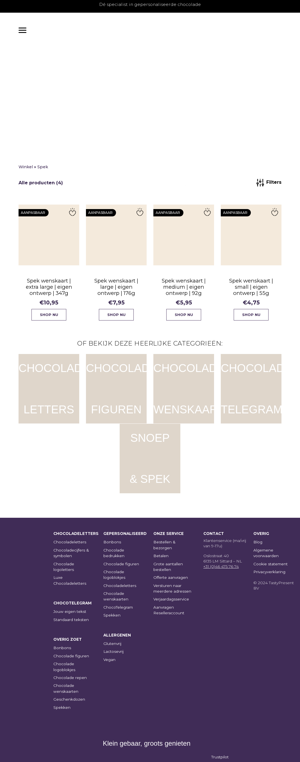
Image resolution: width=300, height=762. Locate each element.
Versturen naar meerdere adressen (172, 588)
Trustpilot (220, 757)
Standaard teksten (71, 619)
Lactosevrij (113, 651)
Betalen (161, 555)
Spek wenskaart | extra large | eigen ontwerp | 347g (49, 289)
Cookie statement (270, 564)
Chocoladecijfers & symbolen (71, 553)
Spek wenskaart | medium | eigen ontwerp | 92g (184, 289)
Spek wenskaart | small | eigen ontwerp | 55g (251, 289)
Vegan (109, 659)
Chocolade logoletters (63, 567)
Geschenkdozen (69, 699)
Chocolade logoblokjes (64, 667)
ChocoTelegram (118, 607)
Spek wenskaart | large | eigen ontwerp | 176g (116, 289)
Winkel (26, 169)
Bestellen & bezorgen (164, 545)
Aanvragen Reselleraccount (168, 610)
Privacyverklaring (269, 572)
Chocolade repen (70, 677)
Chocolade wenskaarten (65, 688)
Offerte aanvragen (170, 577)
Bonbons (62, 648)
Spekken (62, 707)
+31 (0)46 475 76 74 (221, 566)
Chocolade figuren (71, 656)
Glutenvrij (112, 643)
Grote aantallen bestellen (168, 567)
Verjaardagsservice (171, 599)
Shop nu (49, 317)
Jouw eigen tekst (69, 611)
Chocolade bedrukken (113, 553)
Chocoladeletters (69, 542)
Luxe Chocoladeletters (69, 580)
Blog (257, 542)
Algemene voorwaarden (266, 553)
